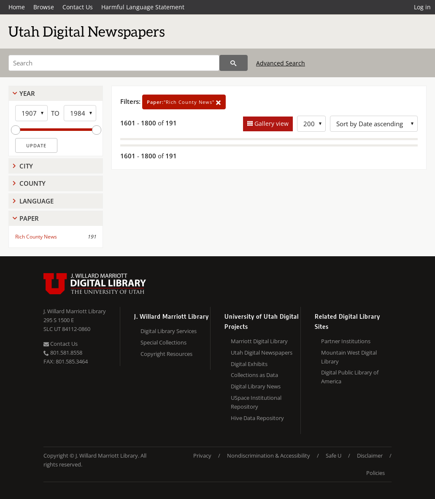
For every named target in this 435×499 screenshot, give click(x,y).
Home (16, 7)
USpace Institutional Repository (256, 402)
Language (36, 201)
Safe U (333, 455)
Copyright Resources (166, 354)
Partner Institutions (345, 341)
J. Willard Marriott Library (74, 311)
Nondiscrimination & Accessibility (268, 455)
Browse (43, 7)
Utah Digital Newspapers (261, 352)
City (26, 166)
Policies (375, 473)
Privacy (202, 455)
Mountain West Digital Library (349, 357)
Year (27, 93)
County (32, 183)
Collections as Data (254, 375)
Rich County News (36, 236)
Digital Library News (256, 386)
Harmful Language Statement (142, 7)
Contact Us (77, 7)
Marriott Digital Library (259, 341)
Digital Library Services (168, 331)
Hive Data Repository (257, 418)
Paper (29, 218)
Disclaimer (370, 455)
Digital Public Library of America (349, 377)
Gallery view (271, 123)
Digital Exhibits (249, 364)
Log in (422, 7)
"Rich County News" (184, 102)
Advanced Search (280, 63)
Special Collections (163, 342)
